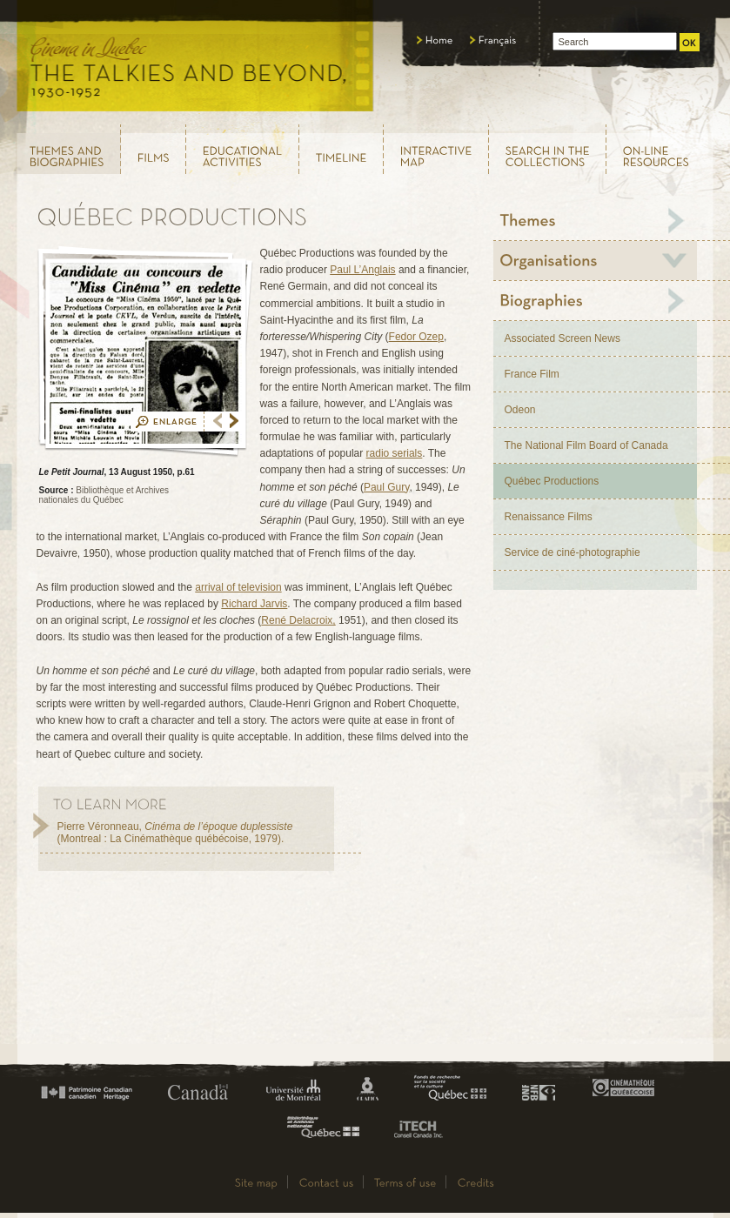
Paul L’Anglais (362, 270)
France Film (532, 374)
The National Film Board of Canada (586, 445)
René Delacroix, (298, 620)
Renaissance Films (549, 517)
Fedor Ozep (416, 337)
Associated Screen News (562, 338)
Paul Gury (386, 487)
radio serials (394, 453)
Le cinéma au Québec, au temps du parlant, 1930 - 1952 (196, 61)
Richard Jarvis (254, 604)
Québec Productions (552, 481)
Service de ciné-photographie (572, 552)
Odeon (520, 410)
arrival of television (238, 587)
